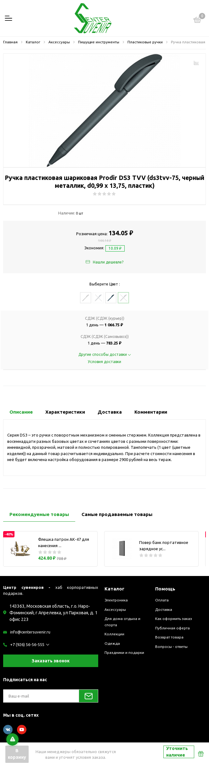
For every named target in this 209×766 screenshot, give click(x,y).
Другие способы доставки (104, 354)
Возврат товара (169, 637)
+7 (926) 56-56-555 (27, 644)
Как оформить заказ (173, 619)
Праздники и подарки (124, 652)
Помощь (165, 588)
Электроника (116, 600)
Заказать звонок (51, 660)
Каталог (114, 588)
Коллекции (114, 634)
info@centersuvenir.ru (30, 632)
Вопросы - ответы (171, 646)
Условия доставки (104, 362)
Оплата (162, 600)
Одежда (112, 643)
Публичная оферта (172, 628)
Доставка (163, 609)
